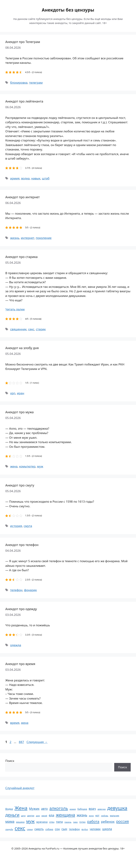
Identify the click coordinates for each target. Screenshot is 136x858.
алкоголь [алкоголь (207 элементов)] (58, 808)
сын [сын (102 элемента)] (64, 829)
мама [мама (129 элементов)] (9, 821)
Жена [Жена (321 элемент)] (21, 808)
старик (41, 329)
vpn (12, 393)
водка (25, 178)
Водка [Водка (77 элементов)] (9, 809)
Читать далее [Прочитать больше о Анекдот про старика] (15, 309)
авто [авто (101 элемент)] (44, 809)
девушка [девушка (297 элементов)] (117, 808)
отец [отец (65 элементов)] (51, 822)
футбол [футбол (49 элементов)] (84, 829)
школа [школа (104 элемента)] (107, 829)
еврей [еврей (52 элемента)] (44, 815)
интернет (27, 238)
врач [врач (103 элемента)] (92, 808)
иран (20, 393)
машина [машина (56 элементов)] (20, 822)
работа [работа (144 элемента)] (93, 821)
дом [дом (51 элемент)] (38, 815)
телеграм (36, 82)
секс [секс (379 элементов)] (20, 828)
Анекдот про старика (21, 257)
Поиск (9, 761)
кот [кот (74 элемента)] (97, 815)
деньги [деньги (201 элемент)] (12, 815)
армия (14, 178)
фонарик (30, 590)
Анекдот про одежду (21, 609)
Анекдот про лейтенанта (24, 101)
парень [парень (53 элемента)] (67, 822)
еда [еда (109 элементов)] (51, 815)
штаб (46, 178)
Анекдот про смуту (19, 485)
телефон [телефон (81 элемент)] (74, 829)
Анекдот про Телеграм (22, 42)
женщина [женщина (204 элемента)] (65, 815)
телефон (16, 590)
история (16, 526)
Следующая (37, 742)
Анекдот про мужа (19, 412)
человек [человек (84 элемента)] (95, 829)
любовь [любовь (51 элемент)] (104, 815)
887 (22, 742)
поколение (44, 238)
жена (14, 466)
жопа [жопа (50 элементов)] (91, 815)
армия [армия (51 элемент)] (73, 809)
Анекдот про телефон (21, 545)
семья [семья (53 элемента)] (30, 829)
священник (18, 329)
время (14, 723)
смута (28, 526)
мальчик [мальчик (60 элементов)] (114, 815)
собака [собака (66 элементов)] (49, 829)
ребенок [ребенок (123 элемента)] (108, 821)
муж (40, 466)
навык (35, 178)
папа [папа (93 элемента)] (59, 822)
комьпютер (27, 466)
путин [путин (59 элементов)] (82, 822)
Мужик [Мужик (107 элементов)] (34, 808)
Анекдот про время (20, 664)
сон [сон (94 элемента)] (57, 829)
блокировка (18, 82)
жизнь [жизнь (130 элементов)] (82, 815)
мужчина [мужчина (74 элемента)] (42, 822)
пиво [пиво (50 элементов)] (75, 822)
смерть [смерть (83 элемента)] (39, 829)
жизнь (14, 238)
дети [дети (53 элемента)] (23, 815)
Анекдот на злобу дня (22, 348)
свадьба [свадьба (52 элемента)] (9, 829)
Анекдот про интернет (22, 197)
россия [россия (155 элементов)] (122, 821)
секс (31, 329)
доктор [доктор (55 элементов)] (30, 815)
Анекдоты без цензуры (68, 10)
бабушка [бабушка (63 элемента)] (82, 809)
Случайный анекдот (19, 788)
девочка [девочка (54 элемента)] (102, 809)
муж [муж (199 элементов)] (30, 821)
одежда (15, 645)
